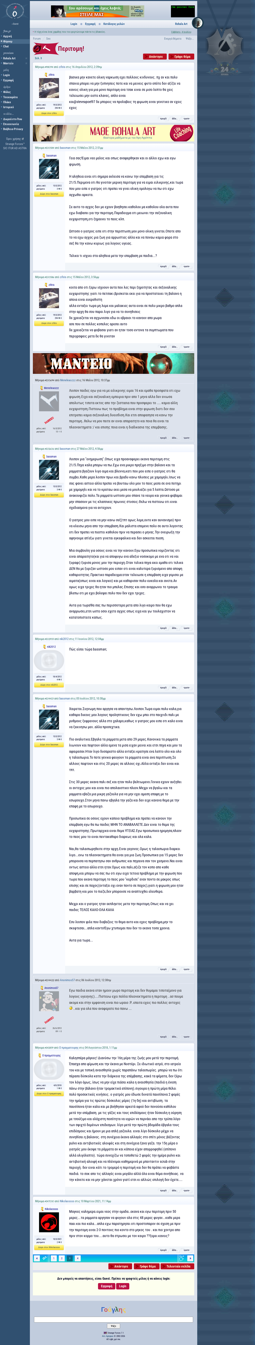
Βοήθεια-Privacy (13, 129)
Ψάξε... (190, 38)
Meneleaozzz (68, 380)
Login (6, 75)
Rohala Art (9, 58)
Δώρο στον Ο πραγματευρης (49, 1093)
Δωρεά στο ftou (12, 119)
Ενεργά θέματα (172, 38)
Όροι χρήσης (13, 139)
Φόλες (7, 92)
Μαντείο (8, 63)
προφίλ (163, 118)
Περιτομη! (71, 48)
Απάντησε (156, 57)
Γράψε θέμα (182, 57)
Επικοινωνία (11, 124)
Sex (48, 38)
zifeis (62, 67)
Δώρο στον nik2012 (49, 685)
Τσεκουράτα (10, 97)
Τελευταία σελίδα (178, 1266)
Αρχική (7, 36)
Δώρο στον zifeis (49, 113)
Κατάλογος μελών (114, 24)
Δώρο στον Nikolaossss (49, 1247)
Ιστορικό (8, 107)
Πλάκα (7, 102)
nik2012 (64, 639)
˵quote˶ (186, 118)
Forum (37, 38)
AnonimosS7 (67, 980)
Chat (6, 46)
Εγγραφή (8, 80)
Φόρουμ (7, 41)
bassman (65, 148)
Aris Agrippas (107, 1336)
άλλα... (175, 118)
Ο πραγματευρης (68, 1047)
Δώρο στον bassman (49, 194)
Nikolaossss (67, 1201)
